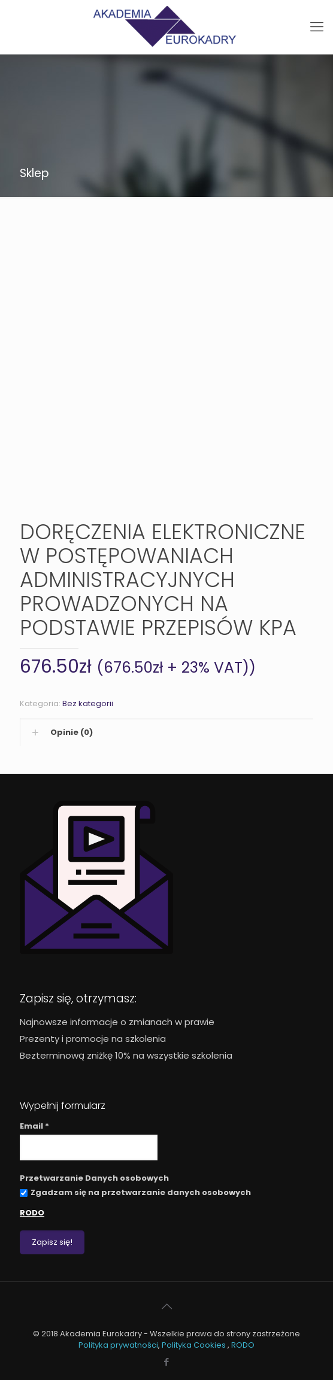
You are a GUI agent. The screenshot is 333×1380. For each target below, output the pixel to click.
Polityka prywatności (118, 1345)
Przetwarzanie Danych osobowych (94, 1178)
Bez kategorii (87, 703)
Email (34, 1126)
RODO (32, 1212)
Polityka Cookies (195, 1345)
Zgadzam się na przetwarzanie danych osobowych (135, 1192)
